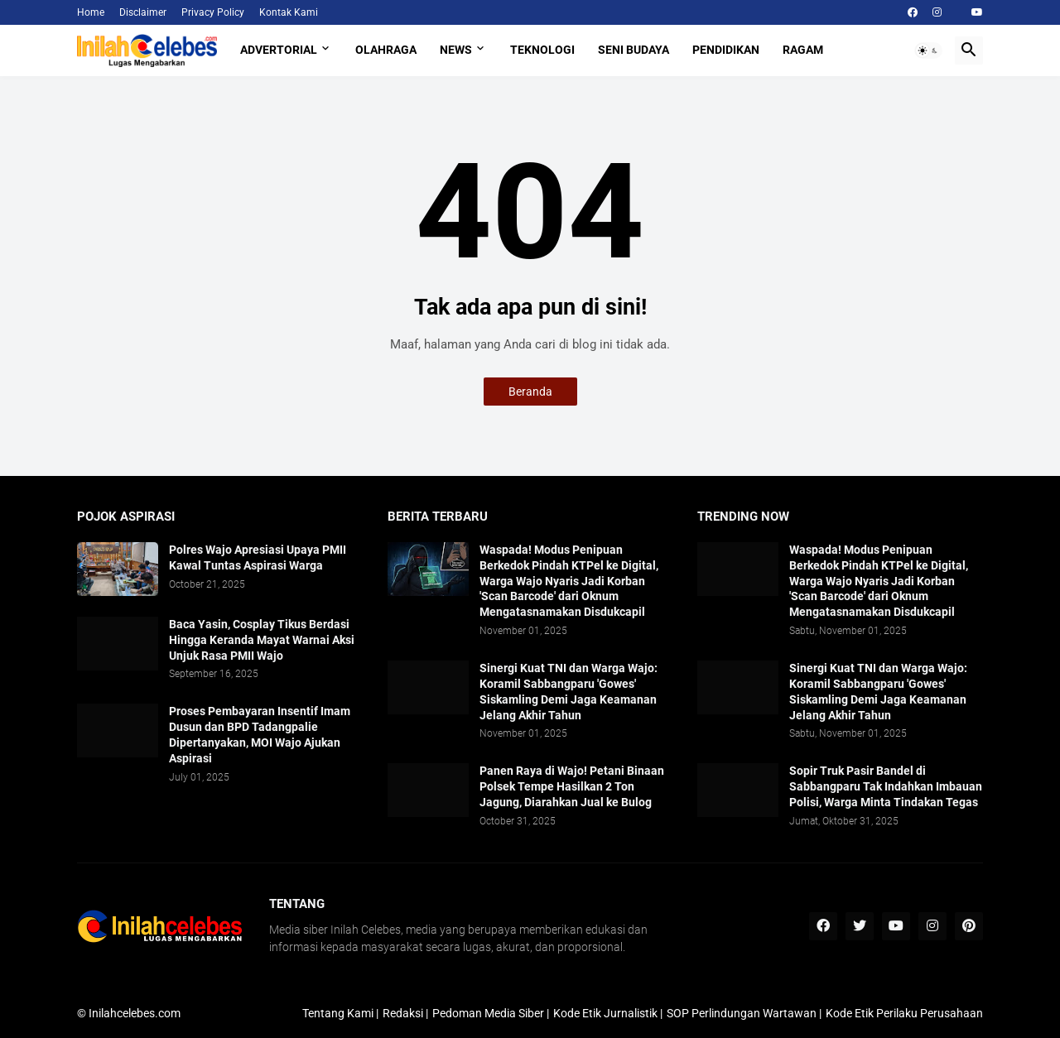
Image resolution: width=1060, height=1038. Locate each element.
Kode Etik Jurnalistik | (607, 1013)
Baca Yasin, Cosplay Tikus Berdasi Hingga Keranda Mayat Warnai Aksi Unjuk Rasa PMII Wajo (261, 640)
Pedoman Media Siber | (490, 1013)
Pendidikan (725, 49)
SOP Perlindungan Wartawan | (744, 1013)
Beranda (530, 391)
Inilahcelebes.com (135, 1013)
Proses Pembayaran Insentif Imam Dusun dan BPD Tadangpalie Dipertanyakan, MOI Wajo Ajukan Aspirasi (259, 734)
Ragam (803, 49)
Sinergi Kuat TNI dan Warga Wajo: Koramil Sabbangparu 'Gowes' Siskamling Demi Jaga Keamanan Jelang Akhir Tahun (568, 691)
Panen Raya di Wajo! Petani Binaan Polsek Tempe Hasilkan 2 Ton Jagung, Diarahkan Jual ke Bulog (571, 786)
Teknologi (542, 49)
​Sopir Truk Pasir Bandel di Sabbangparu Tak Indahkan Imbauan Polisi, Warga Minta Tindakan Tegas (885, 786)
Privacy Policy (212, 12)
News (456, 49)
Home (90, 12)
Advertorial (278, 49)
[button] (928, 50)
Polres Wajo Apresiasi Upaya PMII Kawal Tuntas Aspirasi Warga (257, 557)
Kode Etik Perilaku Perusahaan (904, 1013)
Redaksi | (405, 1013)
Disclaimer (142, 12)
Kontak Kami (288, 12)
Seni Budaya (633, 49)
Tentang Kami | (340, 1013)
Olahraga (386, 49)
